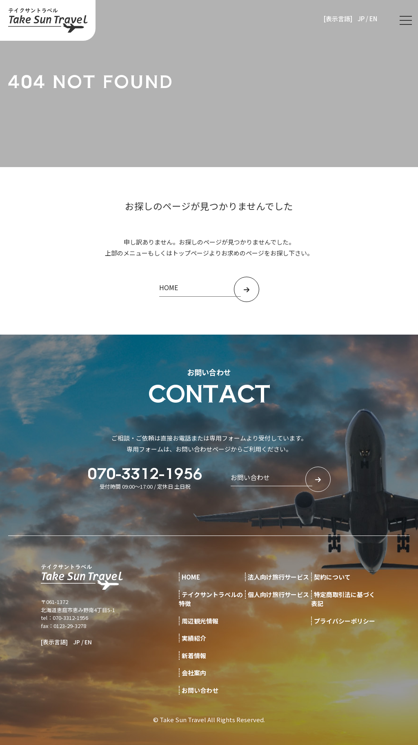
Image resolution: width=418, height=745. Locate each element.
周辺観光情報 (200, 621)
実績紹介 (194, 638)
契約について (332, 577)
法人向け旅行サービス (278, 577)
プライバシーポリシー (344, 621)
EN (373, 18)
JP (361, 18)
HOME (191, 577)
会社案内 (194, 672)
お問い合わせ (200, 690)
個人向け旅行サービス (278, 594)
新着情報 (194, 655)
